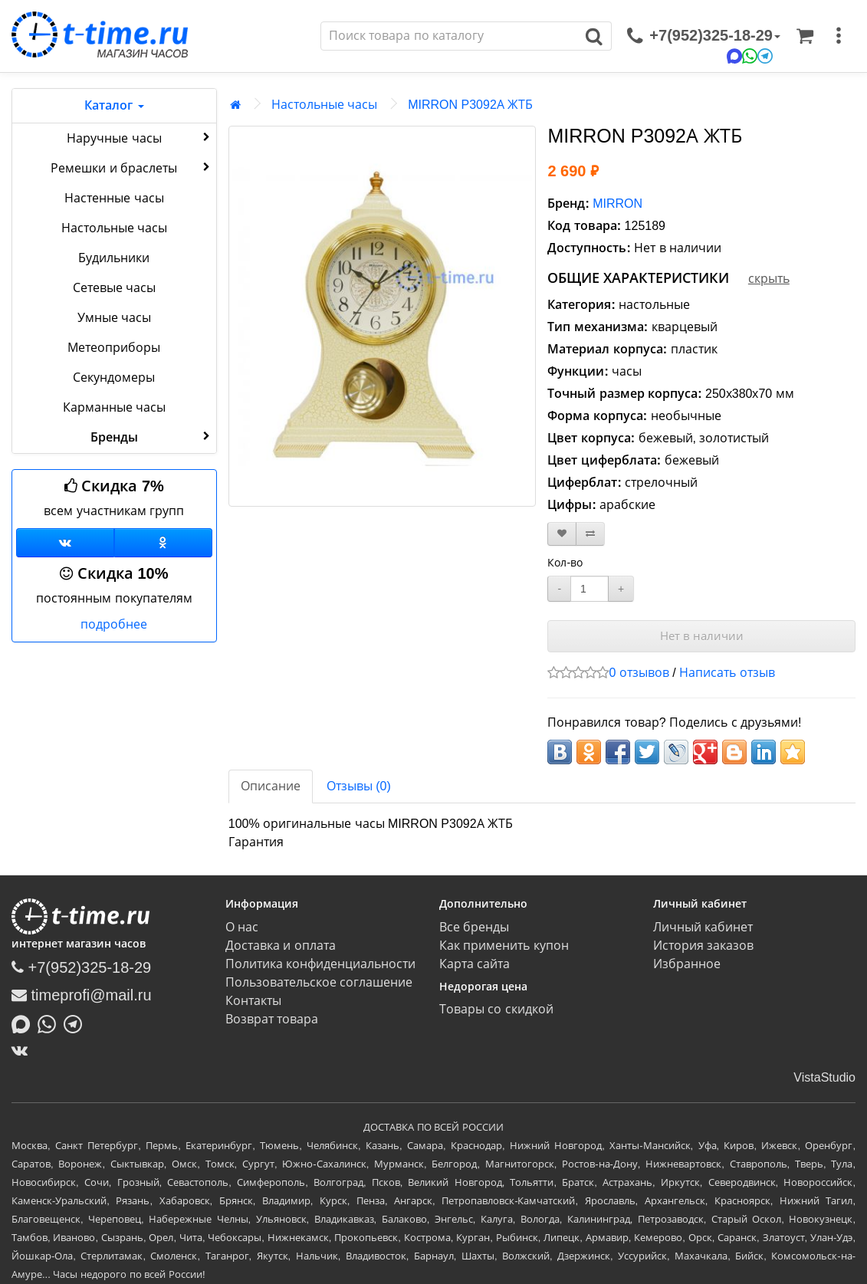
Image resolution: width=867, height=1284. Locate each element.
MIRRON (617, 203)
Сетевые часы (114, 287)
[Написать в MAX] (24, 1022)
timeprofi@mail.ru (81, 995)
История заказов (703, 945)
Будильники (113, 257)
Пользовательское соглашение (318, 982)
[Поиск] (449, 36)
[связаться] (703, 36)
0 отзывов (638, 672)
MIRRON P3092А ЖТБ (470, 104)
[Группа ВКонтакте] (65, 542)
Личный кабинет (703, 927)
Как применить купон (504, 945)
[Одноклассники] (163, 542)
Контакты (253, 1000)
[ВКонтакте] (23, 1050)
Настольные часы (114, 228)
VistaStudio (824, 1077)
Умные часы (114, 317)
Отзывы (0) (359, 786)
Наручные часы (140, 137)
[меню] (839, 36)
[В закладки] (561, 534)
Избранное (687, 963)
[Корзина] (805, 36)
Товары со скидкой (496, 1009)
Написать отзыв (726, 672)
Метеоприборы (113, 347)
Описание (270, 786)
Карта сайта (474, 963)
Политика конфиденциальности (320, 963)
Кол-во (565, 563)
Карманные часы (114, 407)
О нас (241, 927)
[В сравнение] (590, 534)
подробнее (113, 624)
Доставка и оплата (280, 945)
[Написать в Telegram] (77, 1022)
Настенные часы (113, 198)
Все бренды (474, 927)
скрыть (769, 278)
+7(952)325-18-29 (81, 967)
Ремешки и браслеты (131, 167)
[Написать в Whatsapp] (51, 1022)
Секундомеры (114, 377)
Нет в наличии (702, 635)
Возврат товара (271, 1019)
